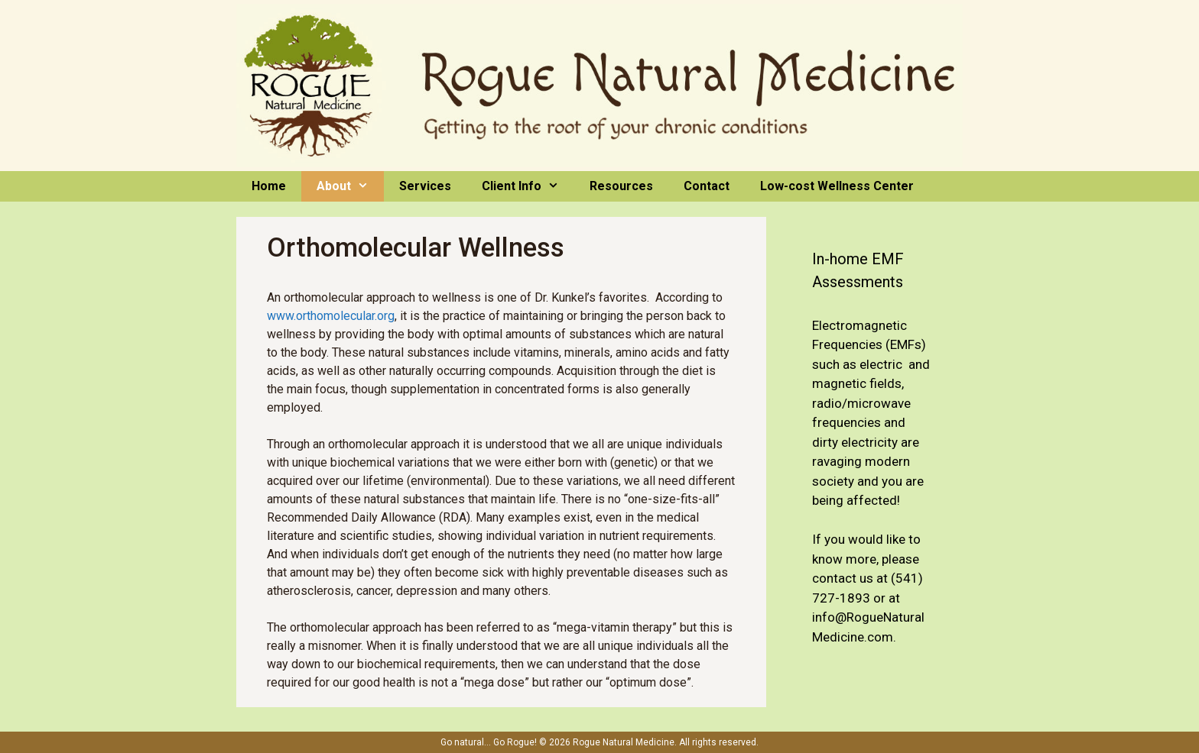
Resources (621, 186)
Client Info (528, 186)
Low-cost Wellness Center (837, 186)
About (350, 186)
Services (425, 186)
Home (269, 186)
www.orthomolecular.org (331, 316)
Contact (706, 186)
